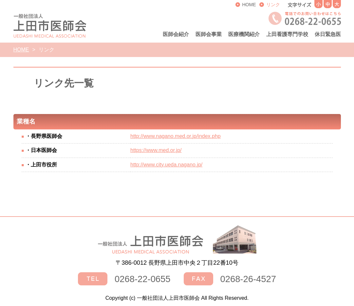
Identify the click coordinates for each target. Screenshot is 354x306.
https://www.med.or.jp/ (156, 150)
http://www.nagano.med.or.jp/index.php (175, 136)
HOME (21, 49)
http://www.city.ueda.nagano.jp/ (166, 164)
